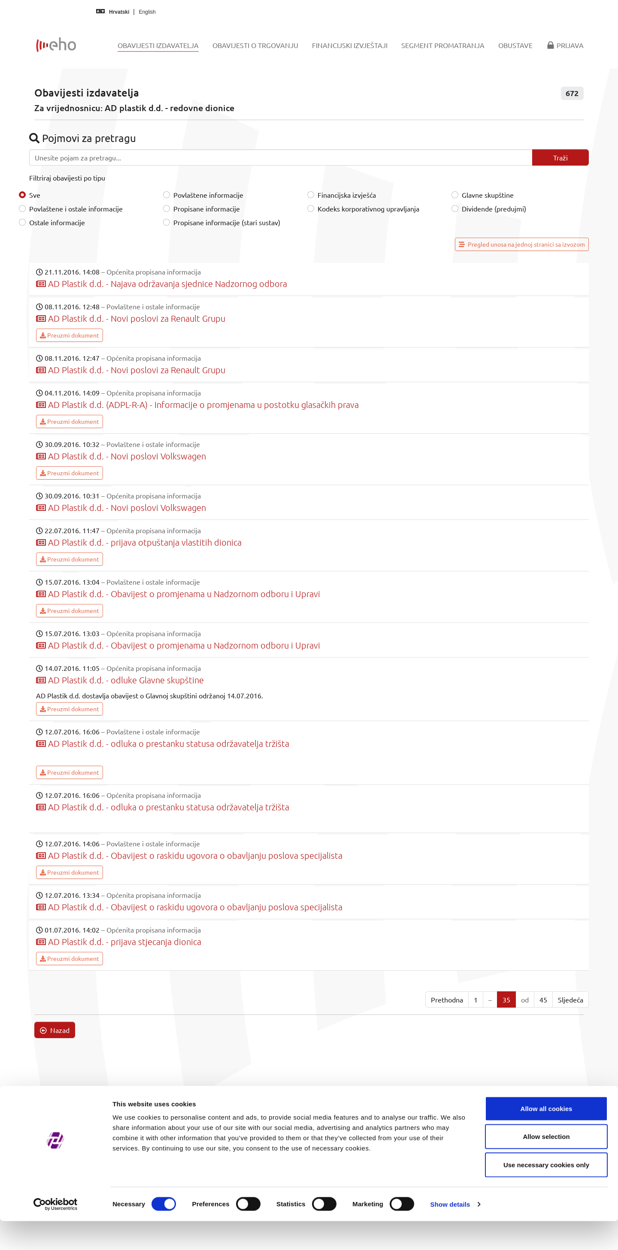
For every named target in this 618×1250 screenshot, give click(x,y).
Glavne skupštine (488, 194)
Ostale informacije (57, 222)
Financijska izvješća (347, 194)
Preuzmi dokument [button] (69, 335)
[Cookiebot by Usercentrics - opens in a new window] (55, 1233)
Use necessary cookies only (546, 1193)
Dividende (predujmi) (494, 208)
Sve (34, 194)
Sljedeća (570, 999)
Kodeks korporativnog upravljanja (368, 208)
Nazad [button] (55, 1030)
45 (543, 999)
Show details (450, 1233)
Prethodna (447, 999)
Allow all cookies (547, 1137)
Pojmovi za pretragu (82, 138)
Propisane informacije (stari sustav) (226, 222)
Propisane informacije (206, 208)
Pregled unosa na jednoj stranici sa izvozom (522, 244)
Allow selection (546, 1165)
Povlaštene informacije (208, 194)
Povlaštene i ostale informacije (76, 208)
